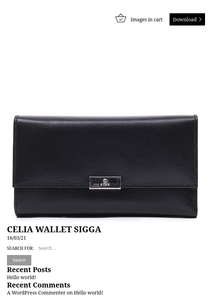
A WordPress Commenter (36, 292)
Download (185, 19)
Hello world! (21, 277)
